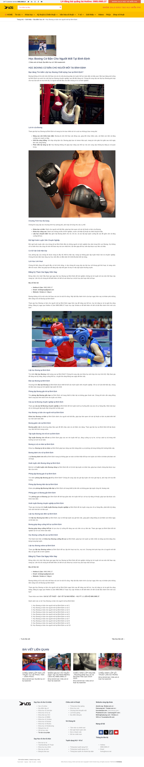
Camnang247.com (114, 712)
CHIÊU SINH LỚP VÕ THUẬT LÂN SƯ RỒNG (108, 673)
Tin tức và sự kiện (44, 732)
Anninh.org (99, 706)
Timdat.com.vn (111, 708)
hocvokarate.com (101, 710)
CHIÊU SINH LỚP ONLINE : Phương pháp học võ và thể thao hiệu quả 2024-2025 (84, 675)
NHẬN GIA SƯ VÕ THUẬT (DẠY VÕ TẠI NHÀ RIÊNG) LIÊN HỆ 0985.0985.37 (59, 674)
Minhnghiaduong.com (103, 714)
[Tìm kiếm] (60, 7)
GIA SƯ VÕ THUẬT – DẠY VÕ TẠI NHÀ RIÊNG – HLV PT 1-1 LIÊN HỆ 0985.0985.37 (71, 596)
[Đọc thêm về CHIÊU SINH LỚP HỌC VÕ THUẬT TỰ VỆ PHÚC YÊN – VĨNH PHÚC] (33, 661)
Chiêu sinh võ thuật (35, 62)
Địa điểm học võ (48, 62)
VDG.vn (98, 717)
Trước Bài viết (24, 638)
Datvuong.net (100, 708)
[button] (124, 1)
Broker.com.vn (108, 706)
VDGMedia (119, 761)
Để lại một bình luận (28, 678)
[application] (21, 15)
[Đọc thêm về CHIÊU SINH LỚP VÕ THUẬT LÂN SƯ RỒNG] (110, 661)
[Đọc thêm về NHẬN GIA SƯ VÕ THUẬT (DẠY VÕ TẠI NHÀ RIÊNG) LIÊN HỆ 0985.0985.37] (59, 661)
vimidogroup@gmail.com (46, 290)
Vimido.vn (42, 292)
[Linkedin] (31, 1)
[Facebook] (38, 1)
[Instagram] (35, 1)
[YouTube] (41, 1)
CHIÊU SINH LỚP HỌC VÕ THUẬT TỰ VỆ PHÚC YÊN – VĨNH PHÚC (33, 674)
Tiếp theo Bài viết (118, 638)
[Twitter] (28, 1)
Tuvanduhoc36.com (107, 717)
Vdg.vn (49, 292)
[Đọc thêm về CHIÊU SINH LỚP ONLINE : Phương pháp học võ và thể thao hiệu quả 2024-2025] (84, 661)
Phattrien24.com (101, 712)
